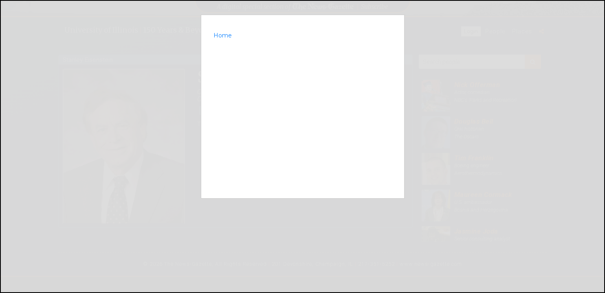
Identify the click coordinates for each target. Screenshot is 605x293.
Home (222, 35)
